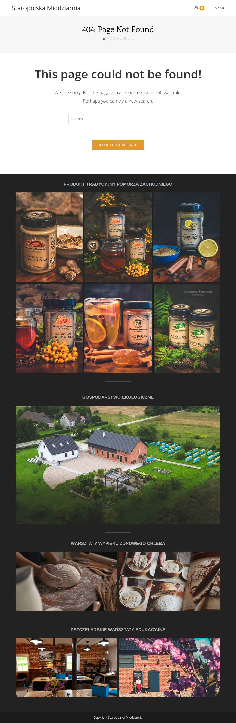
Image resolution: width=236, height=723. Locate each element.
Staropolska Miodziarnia (46, 8)
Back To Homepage (118, 145)
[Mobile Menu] (214, 8)
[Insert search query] (118, 119)
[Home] (104, 38)
